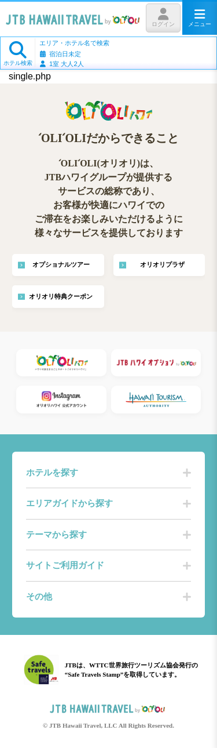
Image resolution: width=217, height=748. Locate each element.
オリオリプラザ (162, 265)
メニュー (199, 17)
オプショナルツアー (61, 265)
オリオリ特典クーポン (61, 296)
